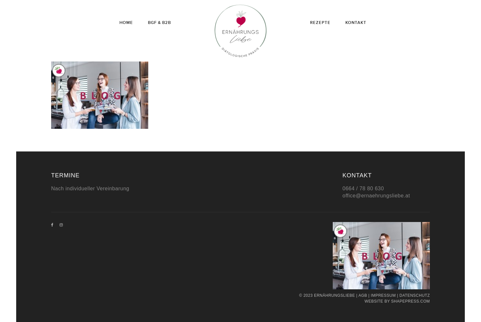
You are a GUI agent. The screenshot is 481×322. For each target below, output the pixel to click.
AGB (362, 295)
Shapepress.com (410, 301)
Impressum (383, 295)
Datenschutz (414, 295)
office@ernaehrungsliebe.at (376, 195)
